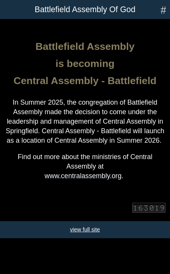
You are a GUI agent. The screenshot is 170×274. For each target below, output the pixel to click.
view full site (85, 229)
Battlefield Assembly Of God (85, 9)
